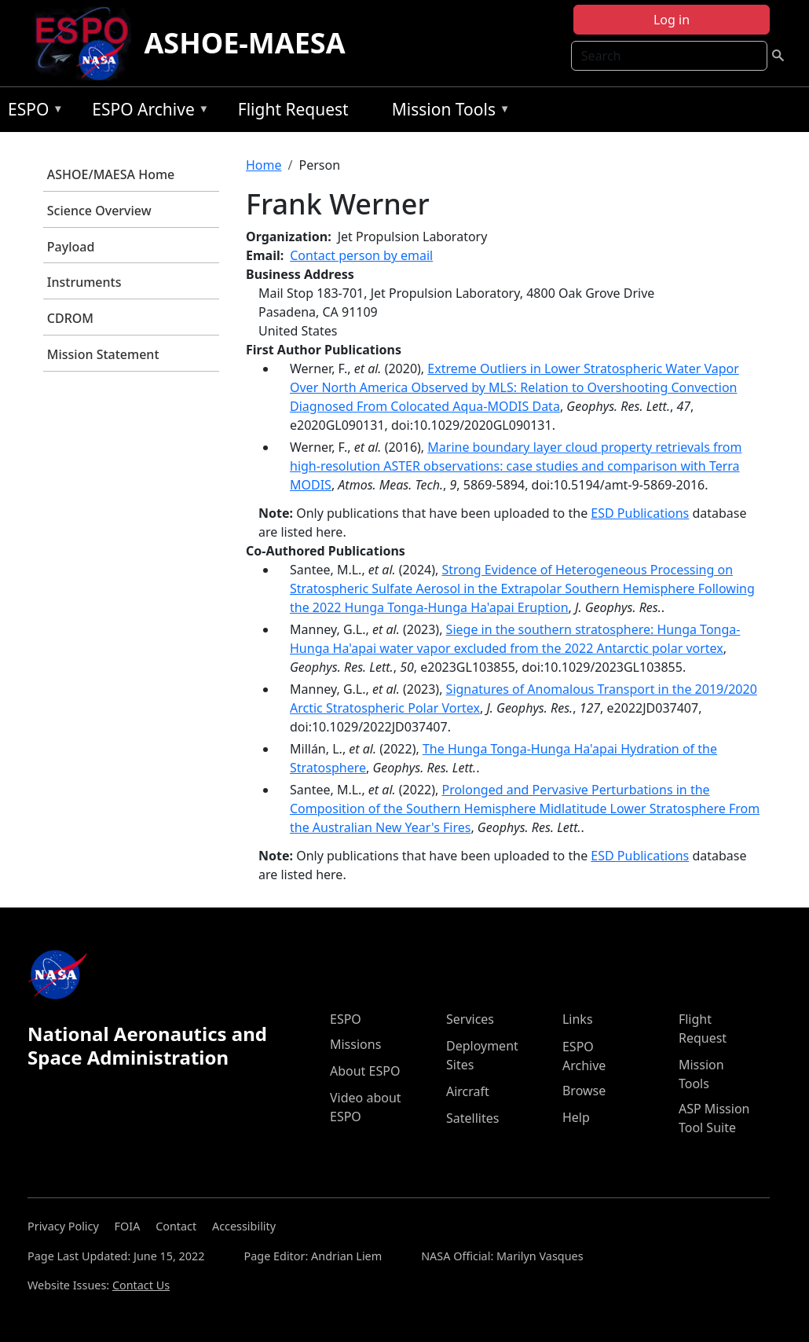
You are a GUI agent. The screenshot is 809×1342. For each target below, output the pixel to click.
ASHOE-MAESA (244, 43)
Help (576, 1117)
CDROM (70, 318)
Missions (355, 1044)
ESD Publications (640, 513)
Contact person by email (361, 255)
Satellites (472, 1118)
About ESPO (365, 1071)
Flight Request (293, 109)
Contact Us (141, 1285)
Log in (671, 19)
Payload (71, 246)
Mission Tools (447, 112)
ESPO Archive (146, 112)
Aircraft (467, 1091)
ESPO (32, 112)
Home (264, 165)
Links (577, 1019)
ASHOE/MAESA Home (110, 174)
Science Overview (99, 210)
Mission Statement (103, 354)
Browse (584, 1090)
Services (470, 1019)
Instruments (84, 282)
